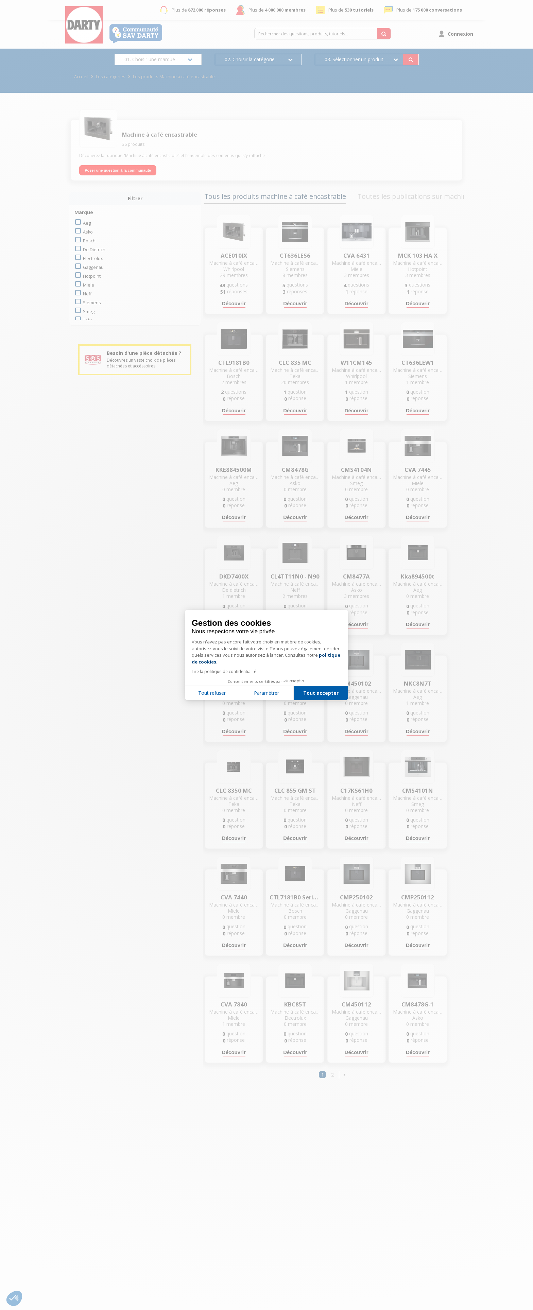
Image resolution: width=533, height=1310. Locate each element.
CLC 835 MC (295, 362)
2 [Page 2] (332, 1074)
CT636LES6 (295, 255)
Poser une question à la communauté (118, 170)
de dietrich (94, 250)
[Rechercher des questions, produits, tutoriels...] (384, 33)
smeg (88, 311)
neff (87, 294)
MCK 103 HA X (417, 255)
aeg (87, 223)
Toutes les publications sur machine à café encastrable (443, 196)
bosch (89, 241)
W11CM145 (356, 362)
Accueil (81, 77)
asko (88, 232)
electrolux (93, 258)
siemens (92, 303)
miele (88, 285)
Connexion (460, 34)
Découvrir (234, 303)
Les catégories (110, 77)
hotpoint (92, 276)
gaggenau (93, 267)
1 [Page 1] (322, 1074)
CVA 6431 (356, 255)
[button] (344, 1074)
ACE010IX (234, 255)
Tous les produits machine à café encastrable (275, 196)
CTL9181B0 (234, 362)
